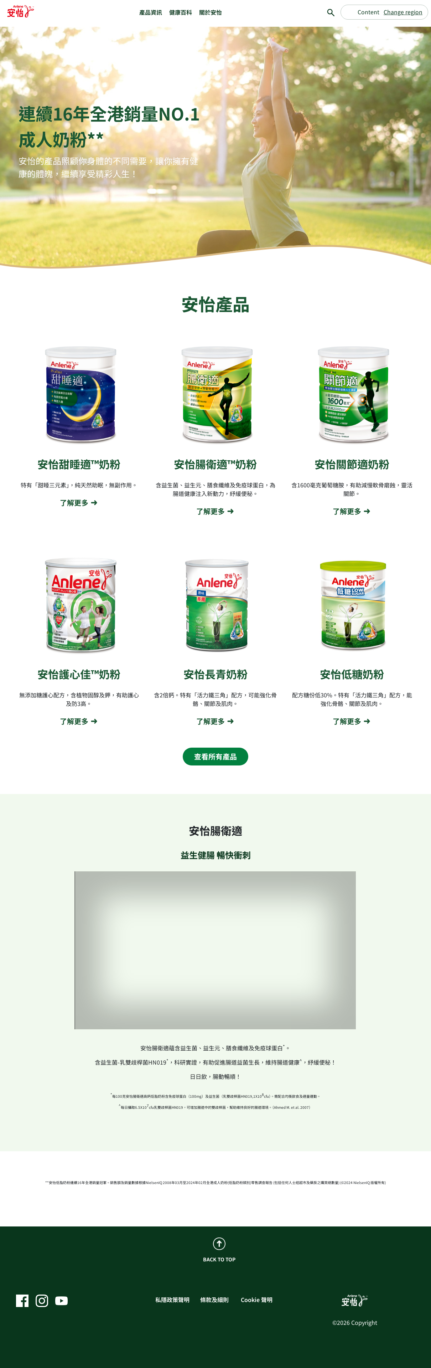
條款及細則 (214, 1299)
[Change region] (384, 12)
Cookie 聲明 (256, 1299)
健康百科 (180, 12)
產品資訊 (150, 12)
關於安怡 (210, 12)
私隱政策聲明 (172, 1299)
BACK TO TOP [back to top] (219, 1250)
